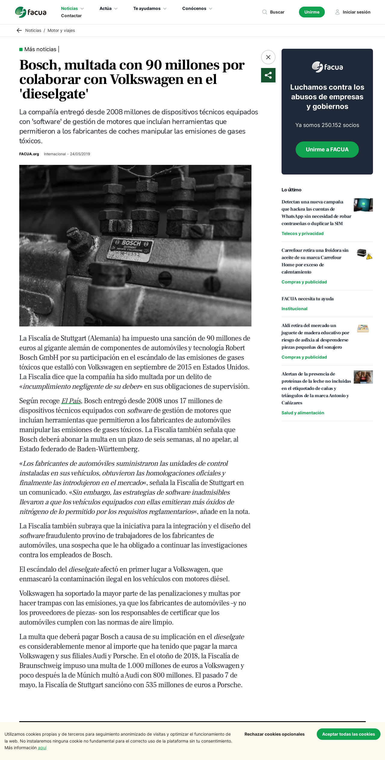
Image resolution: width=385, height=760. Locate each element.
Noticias (73, 8)
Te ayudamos (150, 8)
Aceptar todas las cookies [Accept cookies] (348, 734)
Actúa (109, 8)
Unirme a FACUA (327, 149)
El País (71, 401)
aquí (42, 747)
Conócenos (198, 8)
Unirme (311, 11)
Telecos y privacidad (303, 233)
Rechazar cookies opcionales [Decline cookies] (275, 734)
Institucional (294, 308)
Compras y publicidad (304, 281)
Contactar (71, 15)
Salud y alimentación (303, 412)
